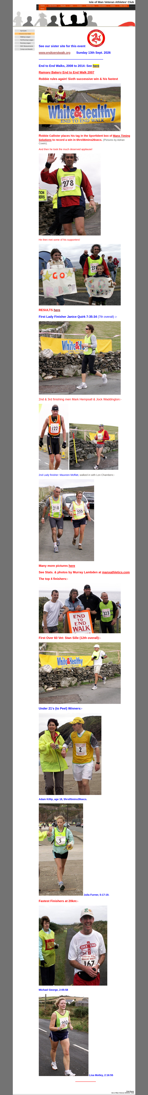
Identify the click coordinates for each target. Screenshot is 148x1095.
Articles (112, 6)
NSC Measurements (26, 46)
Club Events (53, 6)
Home (43, 6)
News (42, 9)
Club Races (130, 1091)
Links (71, 6)
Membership (90, 6)
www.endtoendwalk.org (54, 52)
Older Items (123, 6)
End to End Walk (25, 34)
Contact (79, 6)
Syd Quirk (23, 31)
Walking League (25, 37)
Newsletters (102, 6)
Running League (25, 43)
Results (63, 6)
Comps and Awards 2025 (26, 49)
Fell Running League (26, 40)
